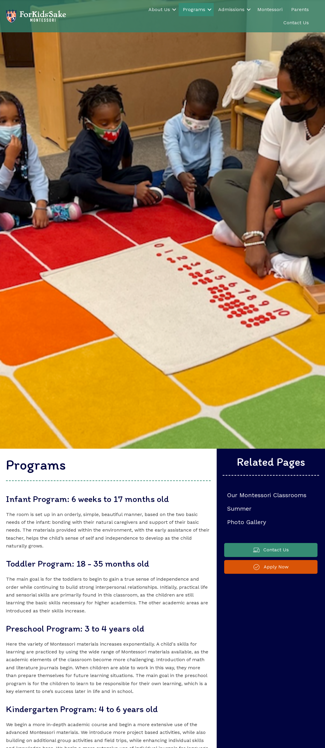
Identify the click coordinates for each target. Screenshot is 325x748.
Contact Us (296, 22)
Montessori (270, 9)
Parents (300, 9)
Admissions (231, 9)
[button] (174, 9)
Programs (194, 9)
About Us (159, 9)
